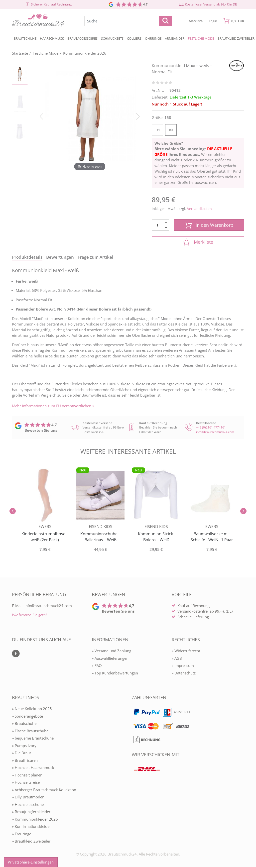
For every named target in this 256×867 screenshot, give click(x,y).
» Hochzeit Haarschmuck (33, 767)
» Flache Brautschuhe (30, 730)
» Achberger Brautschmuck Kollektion (44, 789)
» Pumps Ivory (24, 745)
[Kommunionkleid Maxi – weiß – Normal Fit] (89, 116)
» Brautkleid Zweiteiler (31, 841)
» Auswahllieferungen (110, 658)
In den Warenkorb (209, 225)
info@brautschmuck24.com (215, 432)
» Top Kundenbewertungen (115, 672)
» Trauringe (21, 833)
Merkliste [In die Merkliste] (198, 242)
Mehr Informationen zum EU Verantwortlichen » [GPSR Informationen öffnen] (53, 406)
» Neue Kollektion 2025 (32, 708)
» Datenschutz (184, 672)
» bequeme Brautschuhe (33, 738)
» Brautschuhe (24, 723)
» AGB (177, 658)
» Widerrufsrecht (186, 650)
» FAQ (97, 665)
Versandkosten (199, 208)
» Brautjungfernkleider (31, 811)
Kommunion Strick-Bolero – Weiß (156, 536)
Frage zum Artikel (95, 257)
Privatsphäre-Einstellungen (31, 862)
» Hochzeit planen (27, 774)
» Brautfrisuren (25, 760)
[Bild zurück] (41, 116)
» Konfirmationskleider (31, 826)
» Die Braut (21, 752)
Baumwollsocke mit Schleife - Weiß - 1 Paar (212, 536)
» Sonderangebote (27, 716)
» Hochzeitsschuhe (28, 804)
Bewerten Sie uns (40, 430)
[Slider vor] (243, 511)
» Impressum (183, 665)
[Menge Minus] (166, 228)
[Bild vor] (138, 116)
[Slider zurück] (12, 511)
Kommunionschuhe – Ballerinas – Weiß (100, 536)
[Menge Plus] (166, 222)
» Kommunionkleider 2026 (35, 819)
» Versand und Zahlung (111, 650)
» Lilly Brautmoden (28, 796)
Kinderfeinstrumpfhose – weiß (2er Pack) (44, 536)
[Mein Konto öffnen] (213, 21)
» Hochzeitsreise (26, 782)
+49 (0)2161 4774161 (211, 427)
